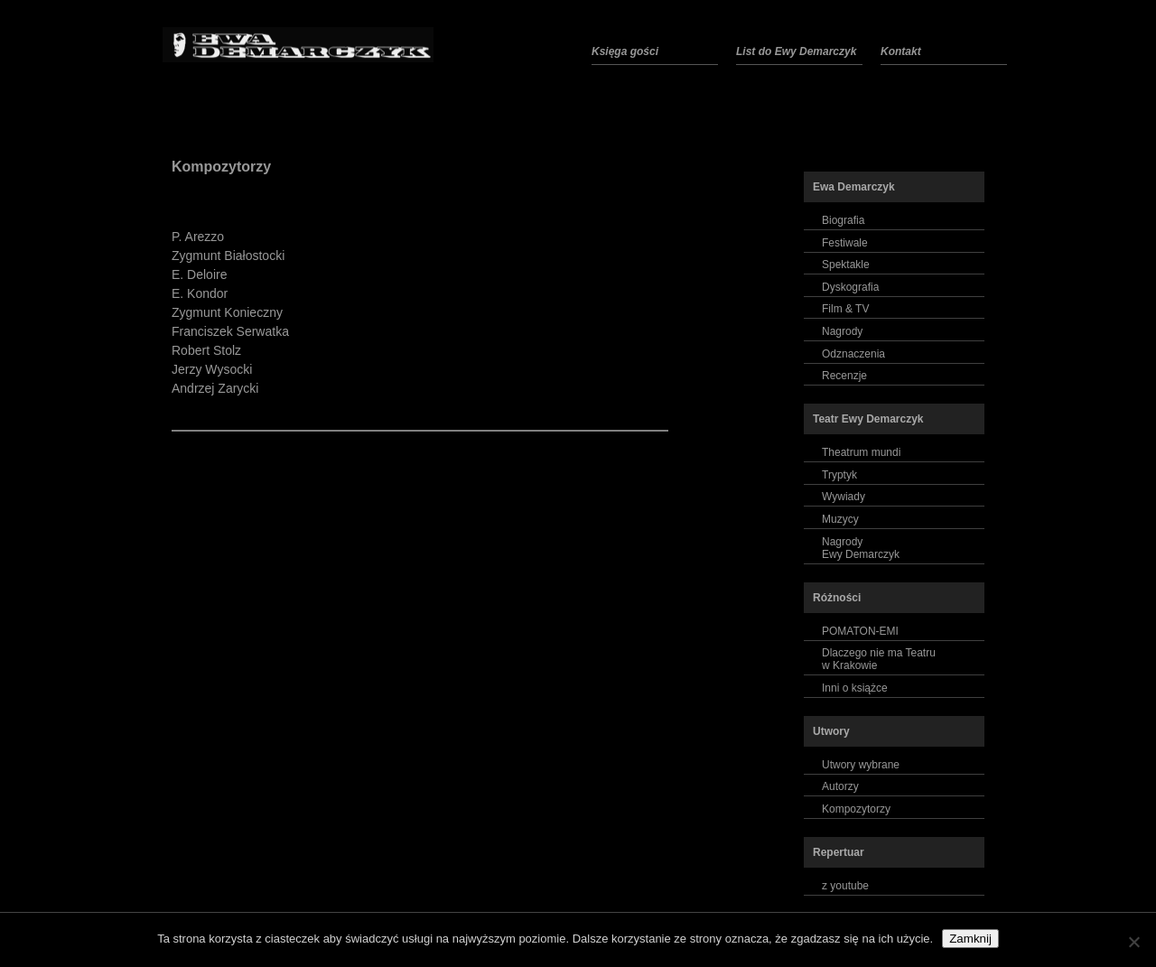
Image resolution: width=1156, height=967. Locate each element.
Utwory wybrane (861, 764)
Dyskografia (850, 287)
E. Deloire (199, 274)
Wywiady (843, 496)
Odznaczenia (853, 354)
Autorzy (840, 786)
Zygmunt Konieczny (227, 312)
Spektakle (846, 264)
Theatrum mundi (861, 452)
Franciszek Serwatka (230, 331)
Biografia (843, 220)
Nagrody (842, 331)
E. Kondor (200, 293)
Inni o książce (855, 688)
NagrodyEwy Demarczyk (861, 548)
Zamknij (970, 938)
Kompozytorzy (221, 166)
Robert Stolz (206, 350)
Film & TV (845, 308)
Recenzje (844, 375)
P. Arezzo (198, 236)
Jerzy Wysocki (212, 369)
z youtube (845, 885)
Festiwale (845, 243)
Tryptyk (839, 475)
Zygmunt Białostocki (228, 255)
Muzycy (840, 519)
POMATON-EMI (860, 631)
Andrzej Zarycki (215, 388)
